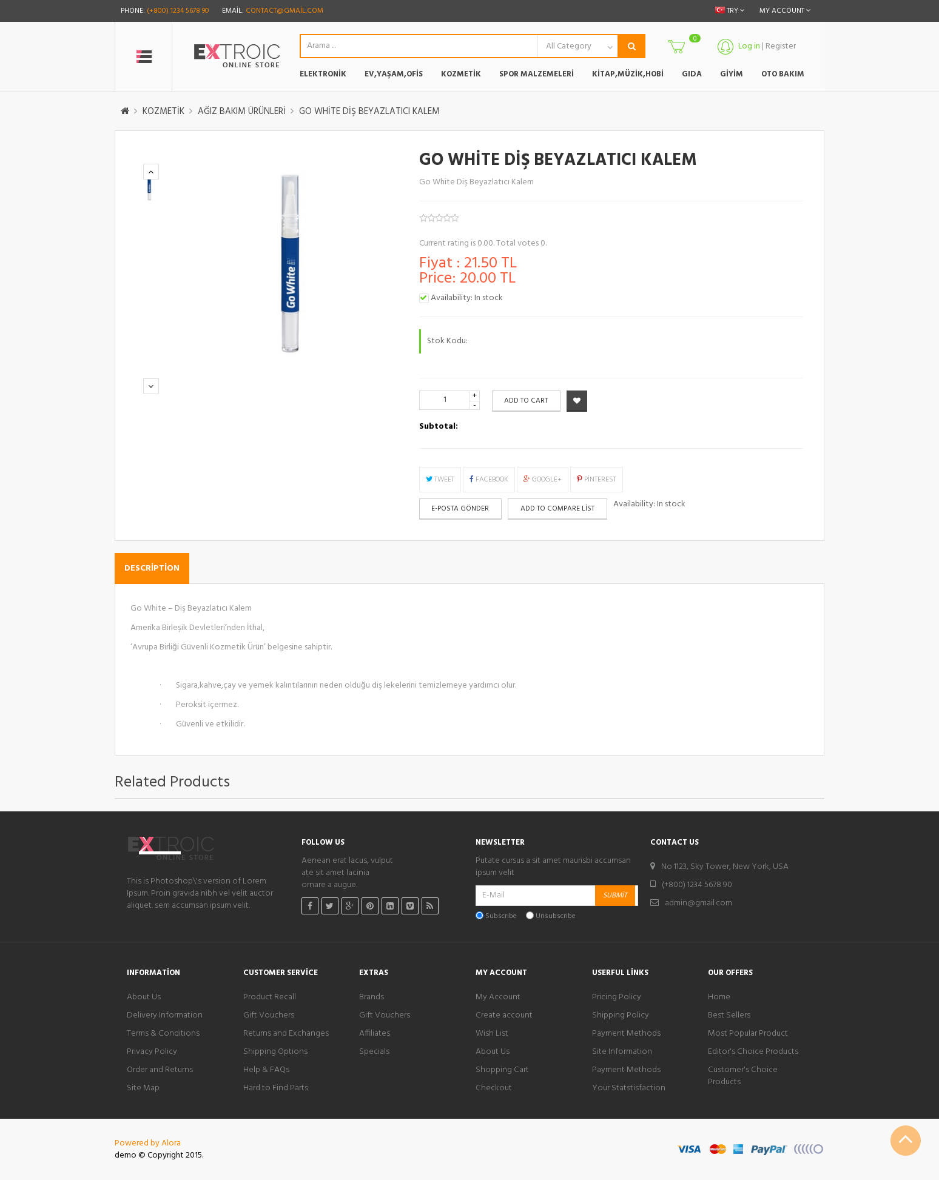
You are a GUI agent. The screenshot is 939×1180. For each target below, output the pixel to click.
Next (151, 386)
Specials (374, 1052)
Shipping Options (275, 1052)
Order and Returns (160, 1070)
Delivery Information (165, 1016)
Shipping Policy (620, 1016)
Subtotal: (438, 427)
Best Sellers (729, 1016)
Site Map (143, 1088)
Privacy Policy (152, 1052)
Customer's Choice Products (743, 1076)
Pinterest (596, 480)
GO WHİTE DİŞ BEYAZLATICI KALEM (369, 111)
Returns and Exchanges (286, 1034)
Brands (371, 997)
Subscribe (501, 916)
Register (781, 46)
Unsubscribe (556, 916)
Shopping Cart (502, 1070)
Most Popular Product (748, 1034)
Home (719, 997)
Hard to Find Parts (275, 1088)
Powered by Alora (148, 1143)
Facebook (489, 480)
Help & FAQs (266, 1070)
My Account (498, 997)
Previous (151, 171)
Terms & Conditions (163, 1034)
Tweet (440, 480)
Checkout (494, 1088)
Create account (504, 1016)
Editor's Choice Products (753, 1052)
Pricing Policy (616, 997)
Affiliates (374, 1034)
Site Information (622, 1052)
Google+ (542, 480)
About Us (144, 997)
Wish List (492, 1034)
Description (152, 568)
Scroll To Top (905, 1140)
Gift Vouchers (268, 1016)
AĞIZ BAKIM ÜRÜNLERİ (242, 111)
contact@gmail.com (284, 11)
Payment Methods (626, 1034)
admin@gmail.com (698, 903)
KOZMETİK (163, 111)
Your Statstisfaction (628, 1088)
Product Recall (269, 997)
